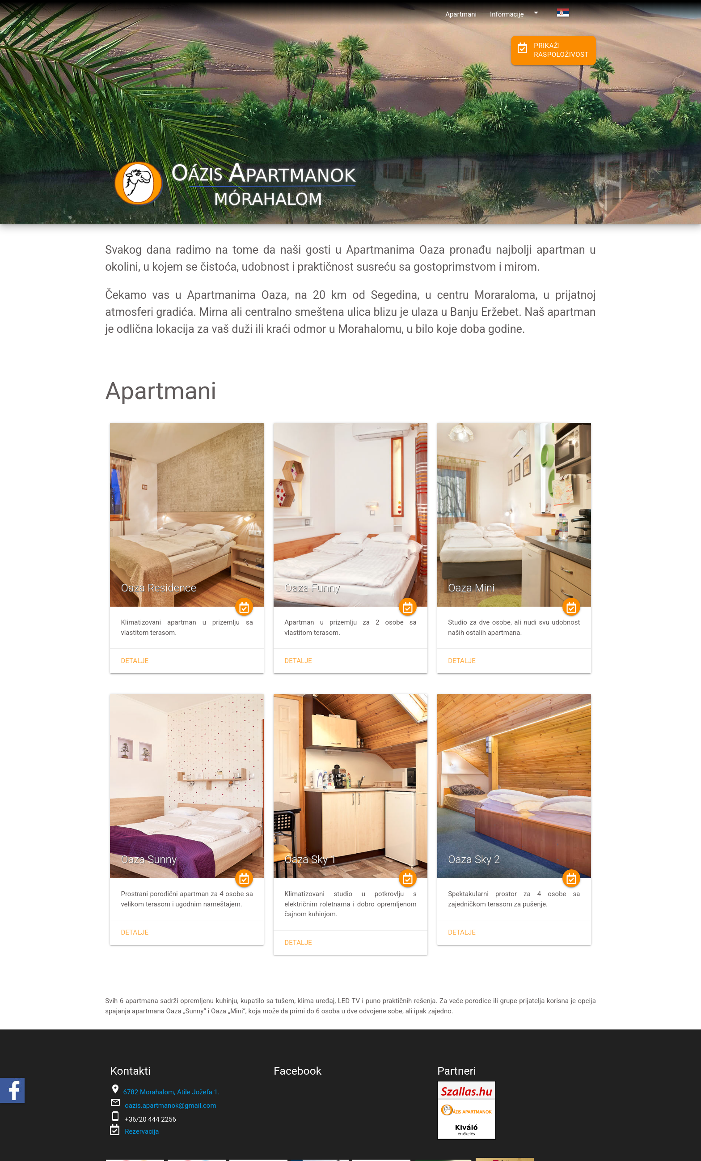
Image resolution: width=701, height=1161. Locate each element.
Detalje (134, 661)
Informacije (515, 12)
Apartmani (461, 14)
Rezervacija (141, 1131)
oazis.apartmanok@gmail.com (170, 1105)
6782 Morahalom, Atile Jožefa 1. (171, 1092)
